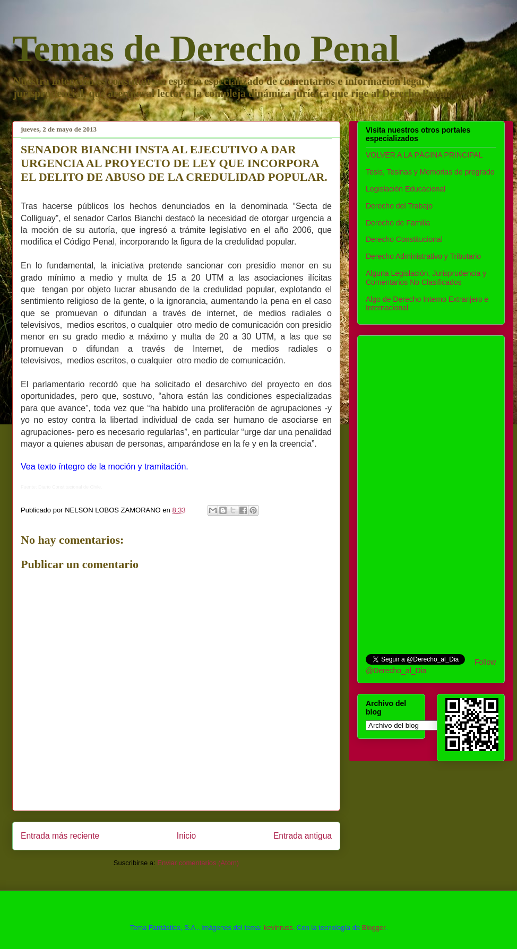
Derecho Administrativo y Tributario (423, 256)
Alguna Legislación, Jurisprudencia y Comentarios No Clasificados (426, 277)
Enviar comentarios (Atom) (198, 863)
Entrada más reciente (60, 835)
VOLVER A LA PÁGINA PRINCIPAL (424, 155)
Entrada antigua (302, 835)
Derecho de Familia (398, 223)
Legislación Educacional (405, 189)
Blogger (373, 927)
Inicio (186, 835)
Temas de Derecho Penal (205, 48)
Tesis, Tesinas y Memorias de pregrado (430, 172)
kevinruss (278, 927)
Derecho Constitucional (404, 239)
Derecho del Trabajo (399, 206)
